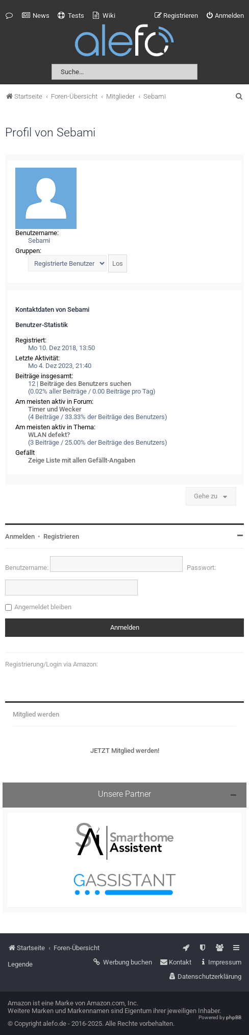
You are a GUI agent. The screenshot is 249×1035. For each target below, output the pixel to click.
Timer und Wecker (55, 409)
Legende (20, 964)
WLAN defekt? (49, 435)
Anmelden (20, 536)
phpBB (233, 1017)
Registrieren (61, 536)
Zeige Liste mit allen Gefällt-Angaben (81, 460)
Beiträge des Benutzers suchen (85, 383)
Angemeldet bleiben (42, 607)
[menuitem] (35, 16)
